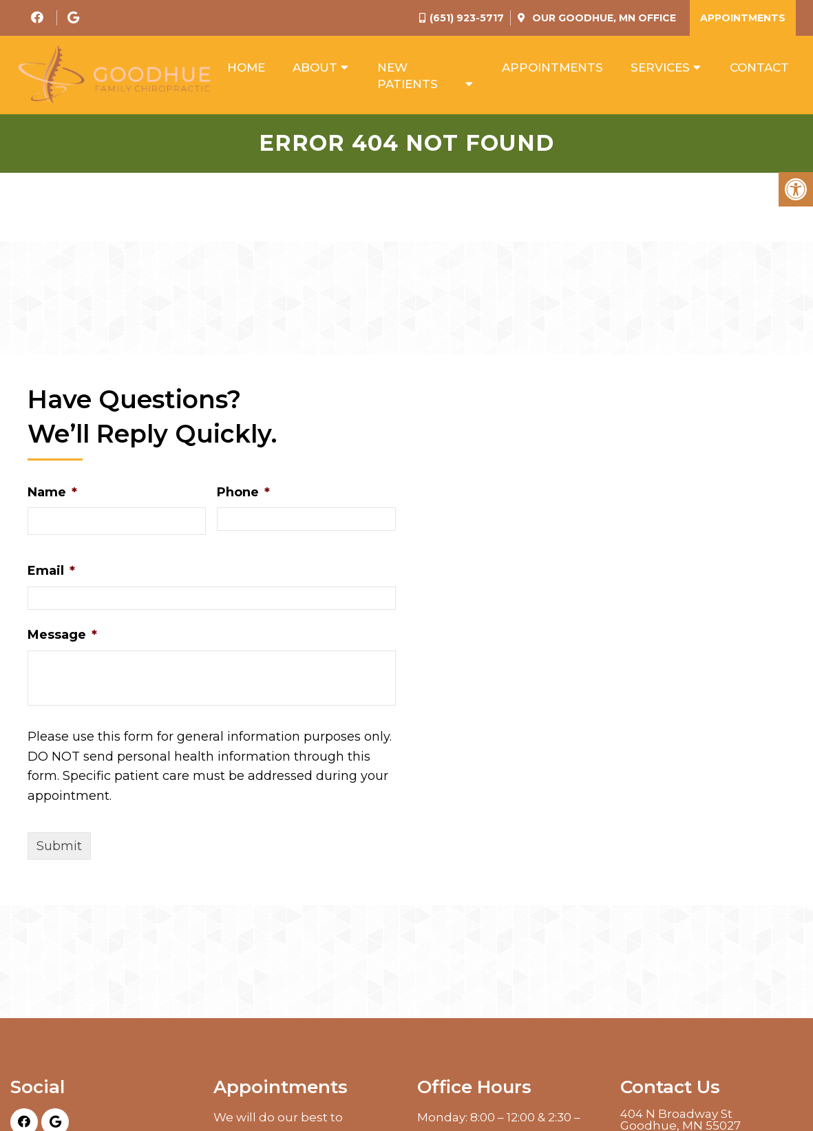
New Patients (407, 76)
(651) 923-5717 (467, 18)
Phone (243, 494)
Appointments (742, 18)
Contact (759, 68)
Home (246, 68)
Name (52, 494)
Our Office (602, 18)
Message (62, 636)
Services (660, 68)
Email (51, 573)
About (315, 68)
